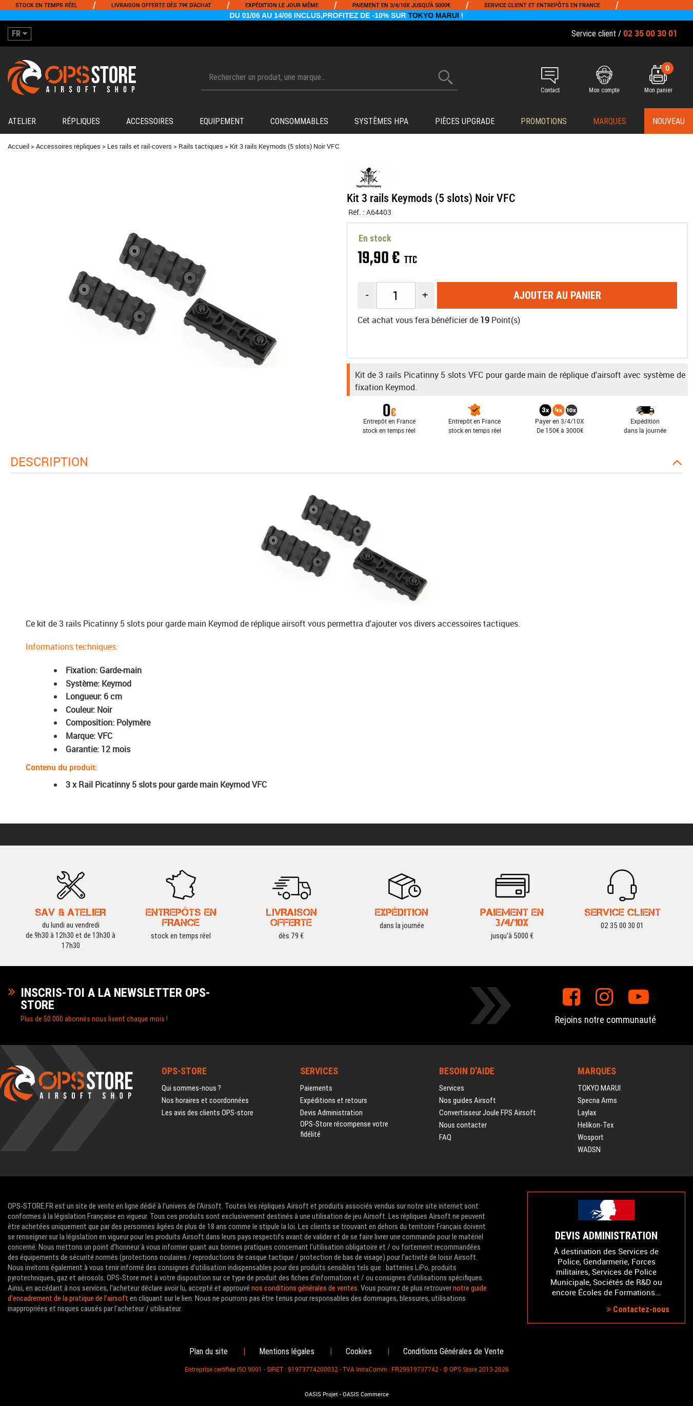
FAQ (445, 1137)
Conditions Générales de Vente (453, 1351)
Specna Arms (597, 1100)
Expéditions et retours (333, 1100)
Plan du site (208, 1351)
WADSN (589, 1149)
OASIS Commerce (366, 1394)
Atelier (22, 121)
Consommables (299, 121)
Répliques (81, 121)
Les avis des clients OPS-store (207, 1112)
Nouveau (668, 121)
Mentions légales (286, 1351)
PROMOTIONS (544, 121)
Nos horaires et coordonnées (205, 1100)
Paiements (316, 1088)
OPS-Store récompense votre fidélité (344, 1129)
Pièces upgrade (464, 121)
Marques (609, 121)
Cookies (359, 1351)
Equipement (222, 121)
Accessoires (149, 121)
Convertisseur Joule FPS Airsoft (487, 1112)
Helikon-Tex (596, 1125)
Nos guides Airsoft (467, 1100)
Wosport (591, 1137)
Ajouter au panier (557, 295)
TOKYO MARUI (433, 15)
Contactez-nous (637, 1309)
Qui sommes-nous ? (191, 1088)
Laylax (587, 1112)
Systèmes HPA (381, 121)
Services (451, 1088)
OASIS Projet (321, 1394)
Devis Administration (331, 1112)
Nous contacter (463, 1125)
